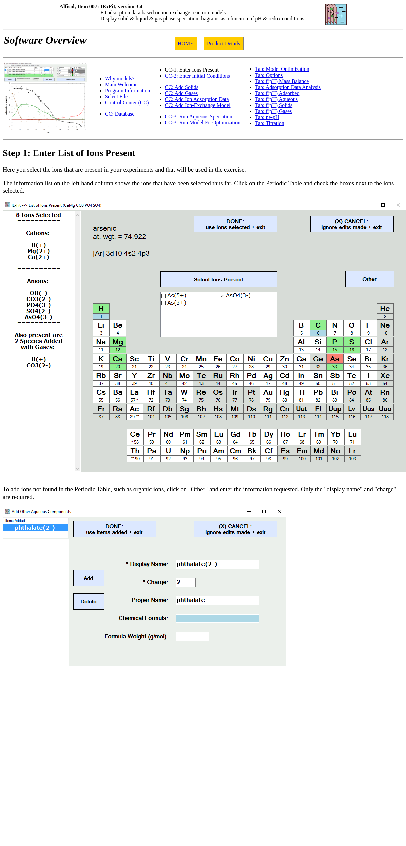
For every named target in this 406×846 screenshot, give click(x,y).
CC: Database (119, 114)
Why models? (119, 78)
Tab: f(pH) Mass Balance (282, 81)
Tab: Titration (269, 123)
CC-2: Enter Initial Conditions (197, 76)
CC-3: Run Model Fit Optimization (203, 122)
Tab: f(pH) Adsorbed (277, 93)
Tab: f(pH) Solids (273, 105)
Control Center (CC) (127, 102)
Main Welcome (121, 84)
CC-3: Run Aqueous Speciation (198, 116)
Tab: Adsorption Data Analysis (288, 87)
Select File (116, 96)
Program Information (127, 90)
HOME (185, 43)
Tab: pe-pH (267, 117)
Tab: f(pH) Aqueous (276, 99)
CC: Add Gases (181, 93)
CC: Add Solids (181, 87)
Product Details (223, 43)
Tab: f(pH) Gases (273, 111)
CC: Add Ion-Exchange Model (198, 105)
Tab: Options (269, 75)
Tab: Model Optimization (282, 69)
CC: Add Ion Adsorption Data (197, 99)
